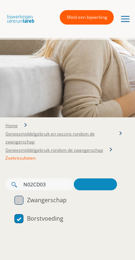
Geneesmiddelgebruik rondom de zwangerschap (54, 150)
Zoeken (95, 184)
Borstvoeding (38, 218)
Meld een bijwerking (87, 17)
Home (11, 125)
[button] (19, 18)
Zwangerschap (40, 200)
